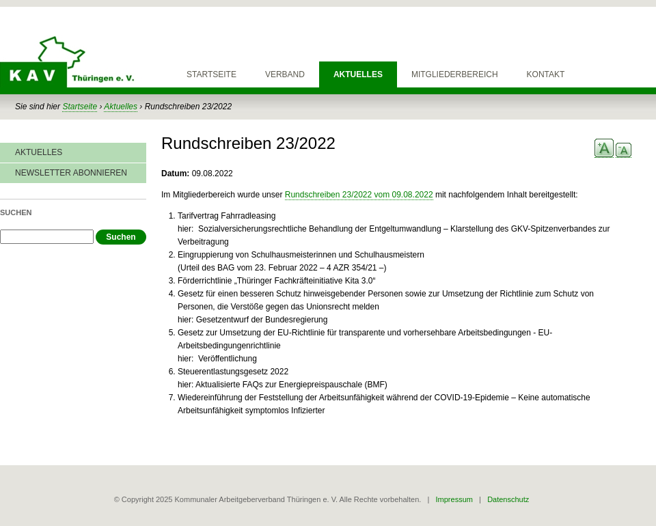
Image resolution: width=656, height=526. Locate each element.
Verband (285, 74)
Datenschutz (508, 499)
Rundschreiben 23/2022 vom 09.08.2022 (359, 194)
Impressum (454, 499)
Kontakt (546, 74)
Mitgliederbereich (454, 74)
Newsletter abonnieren (71, 173)
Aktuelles (358, 74)
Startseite (211, 74)
